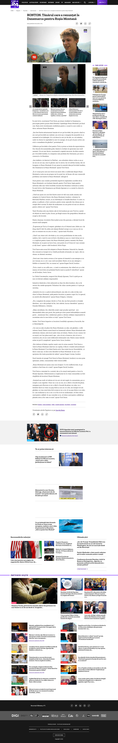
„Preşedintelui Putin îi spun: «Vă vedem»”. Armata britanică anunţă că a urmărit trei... (100, 153)
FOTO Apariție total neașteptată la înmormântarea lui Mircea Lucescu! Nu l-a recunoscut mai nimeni (75, 431)
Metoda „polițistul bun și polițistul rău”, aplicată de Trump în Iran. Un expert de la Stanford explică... (42, 627)
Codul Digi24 (66, 729)
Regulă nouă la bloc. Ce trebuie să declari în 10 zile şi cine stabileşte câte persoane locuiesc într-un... (92, 627)
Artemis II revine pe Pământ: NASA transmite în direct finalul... (65, 558)
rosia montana (47, 404)
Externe (51, 2)
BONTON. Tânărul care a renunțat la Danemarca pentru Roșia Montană (56, 10)
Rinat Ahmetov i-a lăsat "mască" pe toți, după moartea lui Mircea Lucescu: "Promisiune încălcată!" (90, 637)
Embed (35, 95)
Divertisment (33, 10)
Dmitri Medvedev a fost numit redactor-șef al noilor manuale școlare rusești (91, 553)
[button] (59, 78)
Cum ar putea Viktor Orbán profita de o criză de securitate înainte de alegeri (70, 616)
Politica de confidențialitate (63, 724)
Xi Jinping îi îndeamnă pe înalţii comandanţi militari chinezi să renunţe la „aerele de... (100, 79)
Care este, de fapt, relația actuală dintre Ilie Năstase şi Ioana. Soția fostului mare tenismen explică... (94, 616)
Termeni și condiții (52, 724)
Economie (43, 2)
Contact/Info (86, 729)
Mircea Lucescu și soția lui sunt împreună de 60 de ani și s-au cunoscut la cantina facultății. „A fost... (42, 690)
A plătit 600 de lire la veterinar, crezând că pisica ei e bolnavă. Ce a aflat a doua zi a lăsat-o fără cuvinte (42, 680)
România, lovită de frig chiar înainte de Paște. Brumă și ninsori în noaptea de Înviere (71, 593)
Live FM (90, 2)
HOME (12, 10)
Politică (25, 2)
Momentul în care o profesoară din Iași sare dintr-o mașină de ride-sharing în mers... (100, 116)
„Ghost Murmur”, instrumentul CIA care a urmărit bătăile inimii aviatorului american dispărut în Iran (76, 112)
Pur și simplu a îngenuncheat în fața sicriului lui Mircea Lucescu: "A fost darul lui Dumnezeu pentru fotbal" (43, 668)
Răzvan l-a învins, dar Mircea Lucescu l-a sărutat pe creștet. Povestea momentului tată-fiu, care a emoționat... (42, 636)
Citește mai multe (82, 569)
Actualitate (33, 2)
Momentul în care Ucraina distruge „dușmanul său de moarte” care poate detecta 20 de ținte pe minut (46, 492)
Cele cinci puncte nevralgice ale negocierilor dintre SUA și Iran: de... (23, 561)
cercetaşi (73, 404)
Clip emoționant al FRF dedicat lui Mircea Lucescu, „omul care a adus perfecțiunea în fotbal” (45, 459)
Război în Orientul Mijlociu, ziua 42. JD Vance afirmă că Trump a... (64, 550)
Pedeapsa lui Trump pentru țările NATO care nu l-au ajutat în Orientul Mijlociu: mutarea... (99, 98)
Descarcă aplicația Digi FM (36, 640)
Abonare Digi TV (32, 729)
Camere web (76, 729)
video (53, 404)
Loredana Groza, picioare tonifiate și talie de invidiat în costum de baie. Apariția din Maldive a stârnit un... (43, 648)
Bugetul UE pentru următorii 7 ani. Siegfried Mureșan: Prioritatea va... (64, 543)
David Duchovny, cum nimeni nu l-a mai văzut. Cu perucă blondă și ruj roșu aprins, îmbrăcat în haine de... (91, 648)
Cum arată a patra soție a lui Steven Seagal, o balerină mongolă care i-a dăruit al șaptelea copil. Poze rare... (92, 680)
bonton (40, 404)
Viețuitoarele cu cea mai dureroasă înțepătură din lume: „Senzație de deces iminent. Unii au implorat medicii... (42, 658)
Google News (60, 410)
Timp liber (25, 10)
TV (62, 2)
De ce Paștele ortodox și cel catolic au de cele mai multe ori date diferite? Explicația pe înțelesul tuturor (92, 669)
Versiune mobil (59, 735)
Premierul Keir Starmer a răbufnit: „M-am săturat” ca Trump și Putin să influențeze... (99, 134)
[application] (59, 79)
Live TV (101, 2)
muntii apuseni (59, 404)
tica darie (67, 404)
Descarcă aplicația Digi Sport (69, 435)
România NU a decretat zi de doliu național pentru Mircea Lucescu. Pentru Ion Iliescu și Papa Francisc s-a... (95, 594)
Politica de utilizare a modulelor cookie (50, 729)
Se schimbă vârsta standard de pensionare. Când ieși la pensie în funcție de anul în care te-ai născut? (92, 658)
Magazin (68, 2)
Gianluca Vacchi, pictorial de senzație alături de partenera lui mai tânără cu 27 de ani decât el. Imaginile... (33, 606)
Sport (57, 2)
